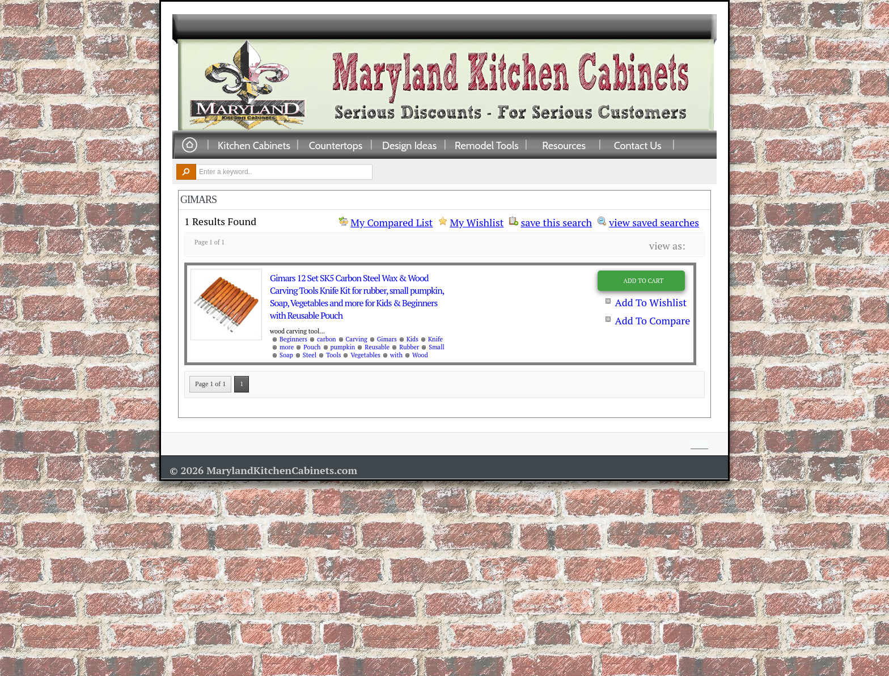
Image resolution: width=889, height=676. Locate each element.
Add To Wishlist (651, 302)
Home (189, 145)
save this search (556, 221)
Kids (412, 339)
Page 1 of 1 (210, 384)
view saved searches (654, 221)
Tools (333, 355)
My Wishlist (476, 222)
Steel (309, 355)
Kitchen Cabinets (254, 145)
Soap (286, 355)
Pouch (311, 347)
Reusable (377, 347)
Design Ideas (409, 145)
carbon (326, 339)
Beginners (293, 339)
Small (436, 347)
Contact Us (638, 145)
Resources (564, 145)
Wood (420, 355)
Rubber (409, 347)
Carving (356, 339)
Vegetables (365, 355)
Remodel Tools (487, 145)
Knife (435, 339)
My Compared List (391, 222)
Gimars (387, 339)
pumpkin (343, 347)
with (396, 355)
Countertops (335, 145)
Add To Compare (652, 320)
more (287, 347)
